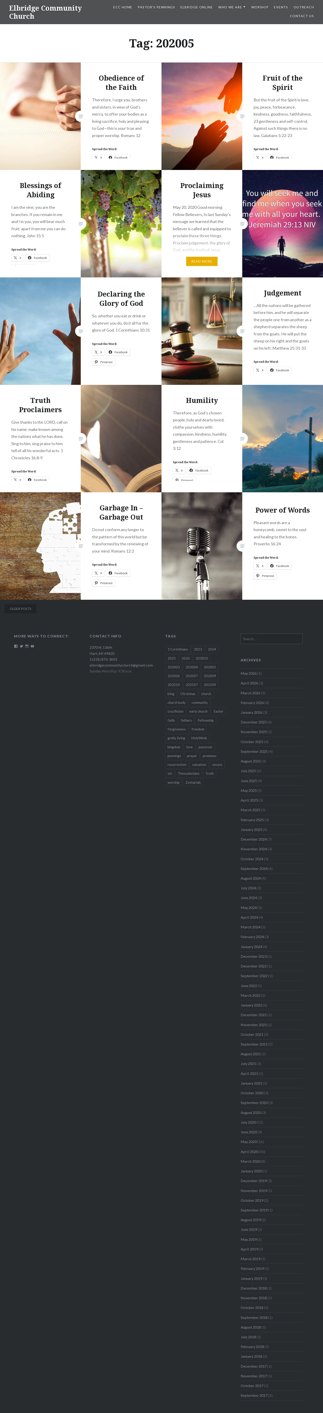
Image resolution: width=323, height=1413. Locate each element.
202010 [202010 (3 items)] (174, 685)
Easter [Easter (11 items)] (218, 711)
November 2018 (254, 1298)
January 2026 (251, 712)
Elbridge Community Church (45, 12)
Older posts (20, 609)
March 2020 (250, 1161)
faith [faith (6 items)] (171, 720)
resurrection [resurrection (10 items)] (177, 764)
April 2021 (249, 1073)
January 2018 (251, 1356)
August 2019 (251, 1220)
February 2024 (252, 936)
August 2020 (251, 1112)
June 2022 (249, 985)
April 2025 (249, 800)
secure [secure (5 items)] (217, 764)
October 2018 (252, 1307)
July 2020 (248, 1122)
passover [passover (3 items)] (205, 747)
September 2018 (254, 1317)
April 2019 (249, 1249)
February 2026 (252, 702)
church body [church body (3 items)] (177, 702)
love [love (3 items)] (189, 747)
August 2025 (251, 761)
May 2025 (249, 790)
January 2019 (251, 1278)
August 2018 (251, 1327)
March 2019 (250, 1259)
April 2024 (249, 917)
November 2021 (254, 1025)
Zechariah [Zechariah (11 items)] (193, 782)
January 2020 (251, 1171)
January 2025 (251, 829)
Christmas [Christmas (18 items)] (187, 694)
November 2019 (254, 1190)
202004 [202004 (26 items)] (192, 667)
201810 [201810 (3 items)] (202, 658)
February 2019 (252, 1268)
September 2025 (254, 751)
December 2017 (254, 1366)
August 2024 (251, 878)
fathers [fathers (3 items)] (186, 720)
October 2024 (252, 859)
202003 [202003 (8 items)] (174, 667)
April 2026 (249, 683)
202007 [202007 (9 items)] (192, 676)
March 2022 (250, 995)
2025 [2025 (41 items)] (172, 658)
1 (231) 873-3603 (103, 659)
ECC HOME (122, 7)
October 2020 (252, 1093)
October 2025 (252, 741)
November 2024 (254, 849)
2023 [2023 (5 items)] (198, 649)
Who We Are (230, 7)
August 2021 (251, 1054)
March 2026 (250, 693)
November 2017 (254, 1376)
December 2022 (254, 966)
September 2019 (254, 1210)
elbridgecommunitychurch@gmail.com (121, 665)
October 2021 (252, 1034)
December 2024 (254, 839)
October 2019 (252, 1200)
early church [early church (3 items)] (198, 711)
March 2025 (250, 810)
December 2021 (254, 1015)
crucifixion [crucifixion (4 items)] (175, 711)
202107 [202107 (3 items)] (192, 685)
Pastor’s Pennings (156, 7)
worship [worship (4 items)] (174, 782)
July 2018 (248, 1337)
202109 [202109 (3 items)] (210, 685)
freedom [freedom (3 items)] (198, 729)
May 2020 (249, 1141)
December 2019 (254, 1180)
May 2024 (249, 907)
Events (281, 7)
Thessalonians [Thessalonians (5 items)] (189, 773)
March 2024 (250, 927)
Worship (260, 7)
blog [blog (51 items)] (171, 694)
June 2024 (249, 897)
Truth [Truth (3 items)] (209, 773)
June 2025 (249, 781)
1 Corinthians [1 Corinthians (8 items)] (178, 649)
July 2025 (248, 771)
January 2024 (251, 946)
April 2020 (249, 1151)
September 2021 (254, 1044)
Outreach (304, 7)
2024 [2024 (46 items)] (212, 649)
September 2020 (254, 1102)
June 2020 (249, 1132)
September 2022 (254, 976)
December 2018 (254, 1288)
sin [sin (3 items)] (170, 773)
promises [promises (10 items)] (209, 756)
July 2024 (248, 888)
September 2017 (254, 1395)
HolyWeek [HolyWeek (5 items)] (199, 738)
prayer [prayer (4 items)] (192, 756)
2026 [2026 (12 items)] (186, 658)
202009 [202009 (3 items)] (210, 676)
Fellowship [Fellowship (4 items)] (206, 720)
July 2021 (248, 1063)
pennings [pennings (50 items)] (174, 756)
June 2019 (249, 1229)
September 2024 (254, 868)
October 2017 (252, 1385)
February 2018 (252, 1346)
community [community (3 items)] (200, 702)
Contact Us (302, 16)
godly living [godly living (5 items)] (176, 738)
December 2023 (254, 956)
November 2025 (254, 732)
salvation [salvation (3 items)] (199, 764)
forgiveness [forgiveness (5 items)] (177, 729)
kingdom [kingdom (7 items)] (174, 747)
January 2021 (251, 1083)
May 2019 (249, 1239)
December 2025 (254, 722)
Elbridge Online (196, 7)
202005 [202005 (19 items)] (210, 667)
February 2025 (252, 820)
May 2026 (249, 673)
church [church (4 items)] (206, 694)
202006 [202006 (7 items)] (174, 676)
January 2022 (251, 1005)
